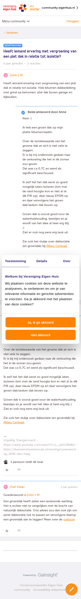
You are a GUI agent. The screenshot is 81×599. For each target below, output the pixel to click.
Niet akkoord (40, 335)
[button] (71, 589)
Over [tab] (67, 261)
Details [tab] (41, 261)
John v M (16, 75)
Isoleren (12, 33)
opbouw (69, 519)
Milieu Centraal (56, 246)
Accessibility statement (49, 590)
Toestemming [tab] (15, 261)
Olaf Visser (17, 487)
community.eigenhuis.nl (60, 8)
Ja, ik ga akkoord (40, 322)
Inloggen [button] (73, 21)
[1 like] (23, 462)
